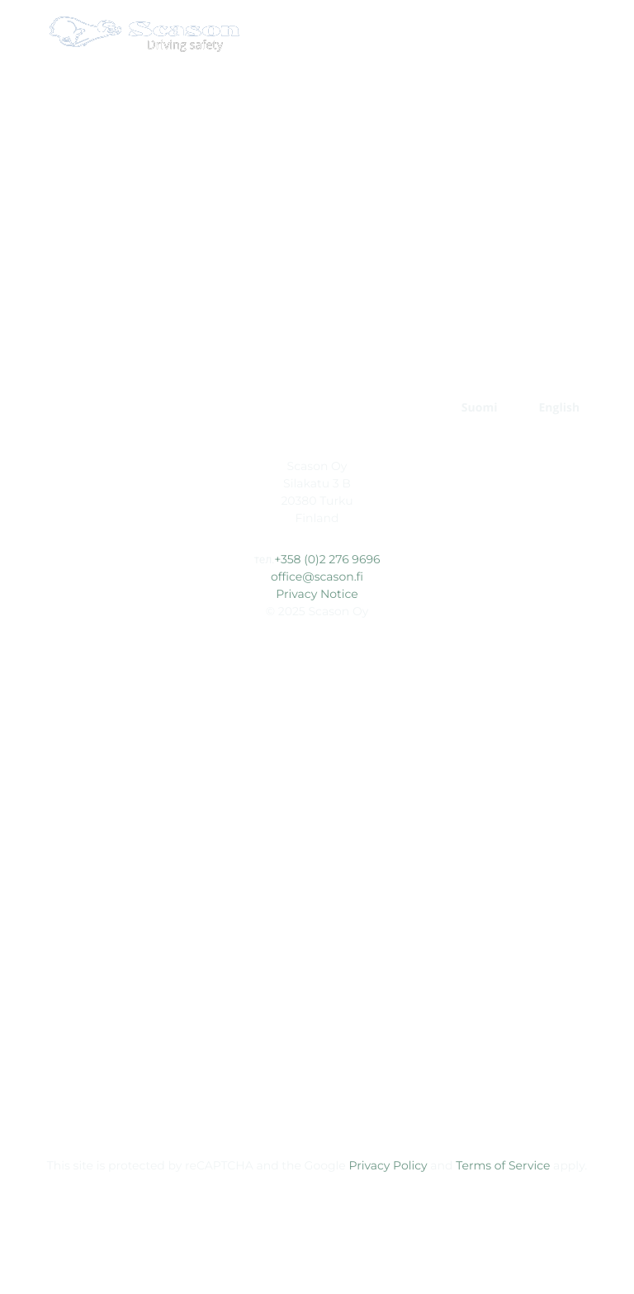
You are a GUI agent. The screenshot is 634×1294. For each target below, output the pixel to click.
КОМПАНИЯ (274, 408)
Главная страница (136, 368)
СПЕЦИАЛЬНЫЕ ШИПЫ (310, 368)
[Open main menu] (605, 34)
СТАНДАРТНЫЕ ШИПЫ (490, 368)
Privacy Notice (316, 593)
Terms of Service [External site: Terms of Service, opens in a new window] (503, 1165)
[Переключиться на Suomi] (479, 408)
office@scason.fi (317, 576)
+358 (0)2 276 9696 (327, 559)
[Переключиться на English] (559, 408)
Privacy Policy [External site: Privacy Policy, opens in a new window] (387, 1165)
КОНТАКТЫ (385, 408)
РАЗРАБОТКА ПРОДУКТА (125, 408)
